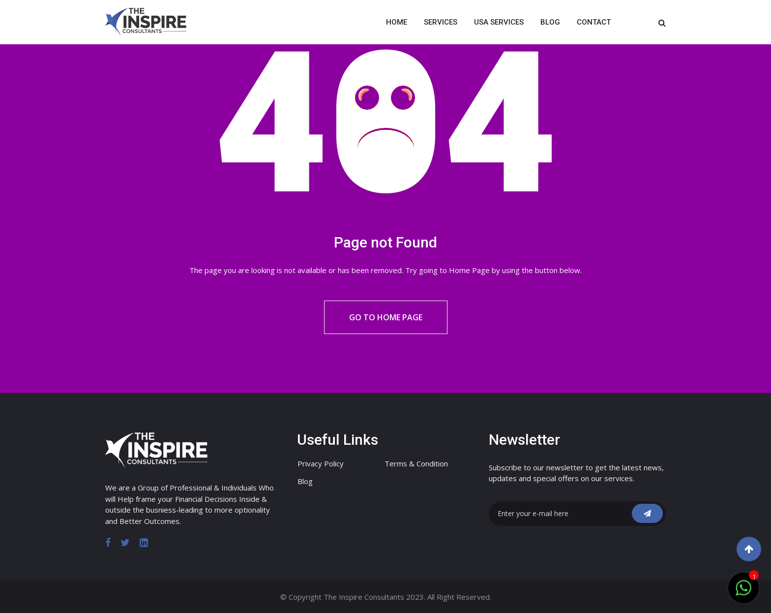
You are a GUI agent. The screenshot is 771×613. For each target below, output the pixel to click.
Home (396, 22)
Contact (594, 22)
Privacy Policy (320, 463)
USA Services (499, 22)
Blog (550, 22)
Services (440, 22)
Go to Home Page (385, 317)
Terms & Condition (416, 463)
